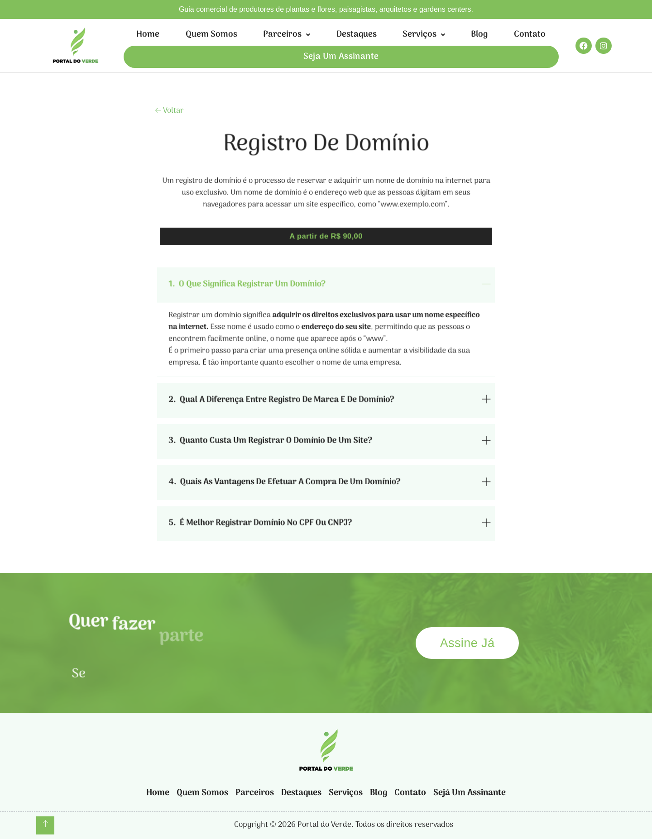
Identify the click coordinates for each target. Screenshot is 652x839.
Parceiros (286, 35)
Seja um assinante (341, 57)
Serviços (424, 35)
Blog (479, 35)
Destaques (356, 35)
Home (147, 35)
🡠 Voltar (169, 111)
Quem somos (211, 35)
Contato (530, 35)
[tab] (326, 297)
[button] (286, 35)
